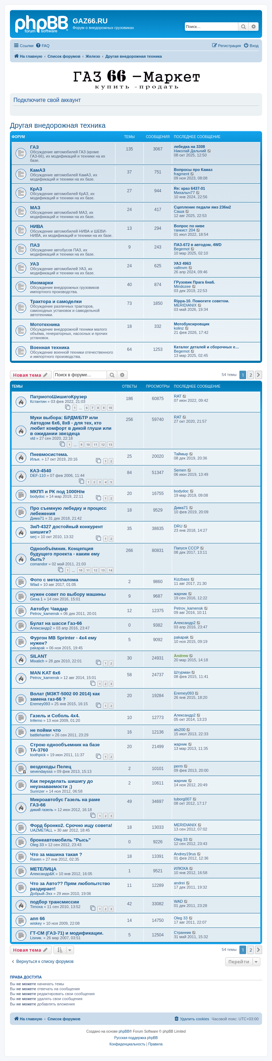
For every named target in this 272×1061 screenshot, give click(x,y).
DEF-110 (38, 475)
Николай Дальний (190, 151)
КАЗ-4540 (40, 470)
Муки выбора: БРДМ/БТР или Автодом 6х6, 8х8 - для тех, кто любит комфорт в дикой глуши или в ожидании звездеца (71, 425)
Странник (182, 932)
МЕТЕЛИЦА (43, 869)
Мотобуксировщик (191, 324)
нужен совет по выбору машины (68, 594)
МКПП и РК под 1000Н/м (57, 491)
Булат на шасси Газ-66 (56, 623)
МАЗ (35, 207)
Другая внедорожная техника (58, 125)
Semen (180, 470)
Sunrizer (37, 791)
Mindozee (182, 286)
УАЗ (34, 264)
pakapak (37, 648)
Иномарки (41, 282)
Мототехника (45, 324)
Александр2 (41, 628)
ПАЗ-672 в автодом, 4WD (197, 245)
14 (110, 570)
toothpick (38, 755)
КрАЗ (36, 189)
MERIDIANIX (185, 305)
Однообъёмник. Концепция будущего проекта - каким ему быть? (65, 554)
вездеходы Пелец (50, 766)
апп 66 (37, 918)
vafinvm (180, 268)
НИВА (36, 226)
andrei (179, 883)
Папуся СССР (186, 548)
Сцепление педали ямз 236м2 (202, 207)
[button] (258, 375)
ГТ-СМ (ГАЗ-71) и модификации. (66, 933)
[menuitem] (42, 45)
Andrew (181, 656)
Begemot (181, 249)
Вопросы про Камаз (193, 169)
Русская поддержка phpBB (136, 1038)
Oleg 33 (37, 845)
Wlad (34, 584)
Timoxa (36, 907)
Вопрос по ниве (189, 226)
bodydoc (37, 496)
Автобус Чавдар (49, 608)
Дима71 (37, 518)
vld (32, 438)
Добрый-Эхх (41, 893)
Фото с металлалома (54, 579)
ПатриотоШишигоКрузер (58, 396)
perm (178, 766)
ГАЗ (34, 147)
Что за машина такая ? (56, 854)
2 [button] (250, 375)
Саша (179, 211)
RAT (177, 396)
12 (102, 444)
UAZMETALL (41, 830)
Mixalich (37, 661)
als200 (179, 730)
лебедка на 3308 (189, 146)
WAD (178, 901)
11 (95, 444)
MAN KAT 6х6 (45, 672)
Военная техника (49, 347)
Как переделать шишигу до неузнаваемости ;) (61, 783)
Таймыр (181, 454)
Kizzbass (181, 579)
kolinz (179, 328)
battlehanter (40, 735)
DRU (178, 526)
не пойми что (45, 730)
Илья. (35, 459)
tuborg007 (183, 799)
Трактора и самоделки (56, 301)
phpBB (124, 1031)
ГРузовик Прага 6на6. (194, 282)
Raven (35, 859)
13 (110, 444)
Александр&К (42, 874)
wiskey (36, 923)
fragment (181, 174)
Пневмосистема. (49, 454)
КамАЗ (37, 170)
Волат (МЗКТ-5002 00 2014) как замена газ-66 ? (65, 696)
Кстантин (38, 401)
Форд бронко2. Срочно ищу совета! (71, 825)
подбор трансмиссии (54, 902)
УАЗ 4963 (182, 263)
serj (33, 537)
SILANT (38, 656)
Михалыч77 (184, 192)
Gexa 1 (36, 599)
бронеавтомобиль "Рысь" (60, 840)
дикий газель (41, 810)
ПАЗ (35, 245)
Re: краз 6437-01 (189, 188)
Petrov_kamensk (44, 613)
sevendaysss (41, 771)
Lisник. (36, 938)
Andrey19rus (185, 854)
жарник (180, 594)
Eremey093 (40, 704)
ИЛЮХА (181, 868)
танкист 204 (184, 230)
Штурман (182, 672)
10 (110, 407)
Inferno (36, 720)
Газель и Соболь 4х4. (55, 715)
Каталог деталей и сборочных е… (206, 347)
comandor (38, 564)
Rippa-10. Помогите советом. (201, 301)
